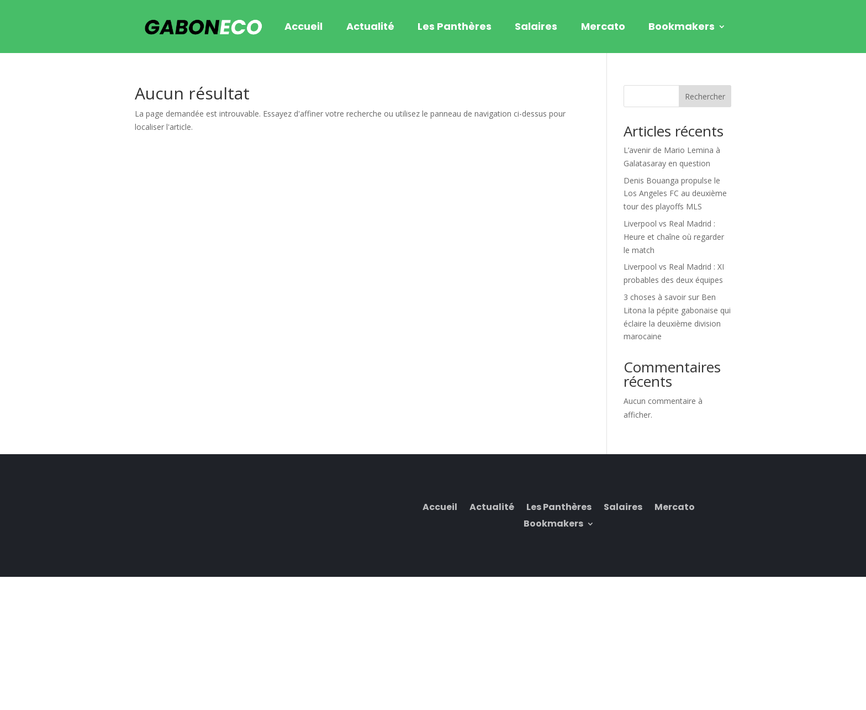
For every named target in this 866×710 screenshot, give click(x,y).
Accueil (303, 26)
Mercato (603, 26)
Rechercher (705, 96)
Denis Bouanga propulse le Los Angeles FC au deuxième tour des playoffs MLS (675, 193)
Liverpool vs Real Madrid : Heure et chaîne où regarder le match (674, 236)
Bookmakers (681, 26)
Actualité (370, 26)
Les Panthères (455, 26)
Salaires (536, 26)
